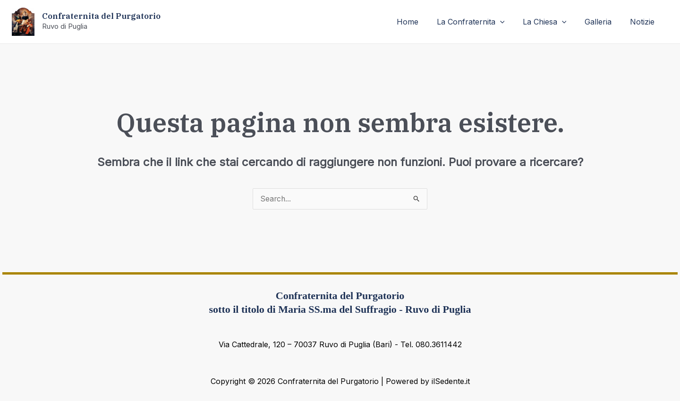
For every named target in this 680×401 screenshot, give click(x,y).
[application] (511, 21)
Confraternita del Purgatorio (101, 16)
